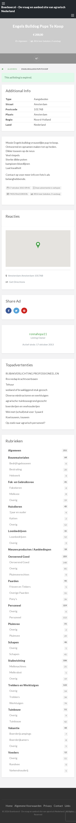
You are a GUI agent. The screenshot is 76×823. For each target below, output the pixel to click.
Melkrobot (38, 673)
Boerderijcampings (38, 734)
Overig (38, 500)
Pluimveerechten (38, 575)
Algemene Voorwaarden (27, 805)
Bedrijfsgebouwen (38, 464)
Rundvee (38, 765)
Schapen (38, 654)
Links (67, 805)
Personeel (38, 618)
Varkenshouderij (38, 771)
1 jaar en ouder (38, 512)
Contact (58, 805)
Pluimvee (38, 636)
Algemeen (22, 41)
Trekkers (38, 697)
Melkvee (38, 494)
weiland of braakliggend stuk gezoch (26, 389)
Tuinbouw (38, 722)
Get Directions (17, 281)
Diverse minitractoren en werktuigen (27, 395)
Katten (38, 519)
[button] (38, 245)
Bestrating (38, 470)
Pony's (38, 599)
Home (9, 805)
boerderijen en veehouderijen (23, 406)
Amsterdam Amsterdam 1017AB (25, 275)
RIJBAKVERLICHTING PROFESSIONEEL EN (32, 373)
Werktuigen (38, 703)
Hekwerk (38, 476)
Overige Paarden (38, 593)
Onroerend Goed (38, 563)
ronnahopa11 (38, 334)
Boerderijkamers (38, 740)
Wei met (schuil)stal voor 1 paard (24, 411)
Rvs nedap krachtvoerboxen (22, 378)
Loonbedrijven (38, 537)
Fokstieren (38, 488)
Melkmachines (38, 667)
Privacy (47, 805)
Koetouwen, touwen (17, 417)
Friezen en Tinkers (38, 587)
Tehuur (10, 384)
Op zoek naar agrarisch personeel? (25, 422)
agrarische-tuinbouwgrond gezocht (26, 400)
